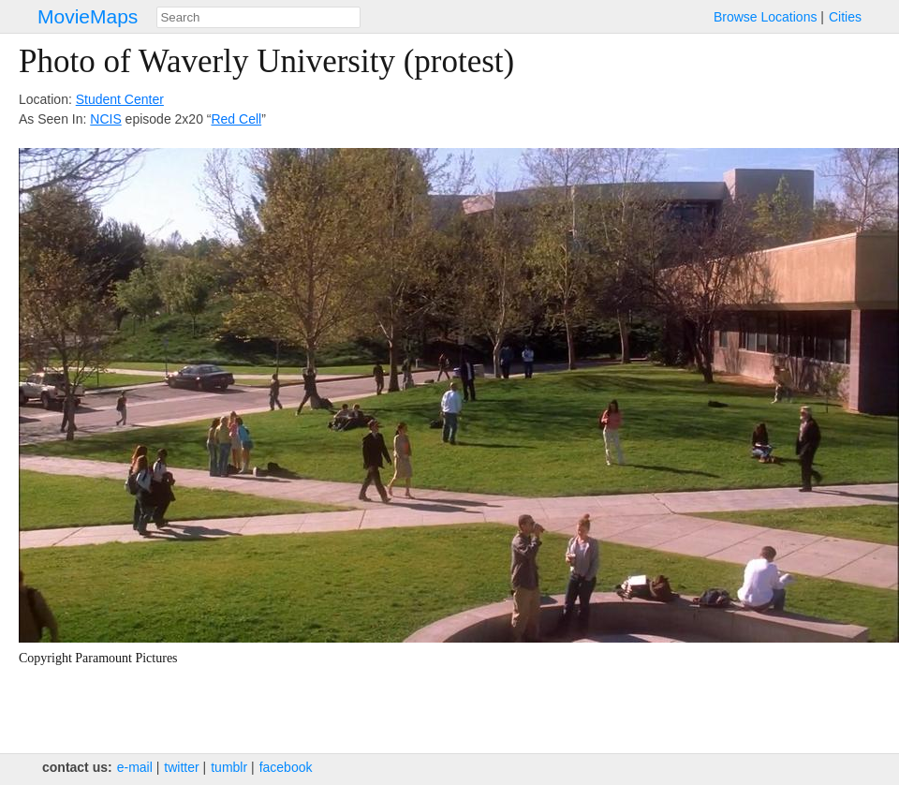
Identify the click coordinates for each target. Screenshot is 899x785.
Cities (845, 16)
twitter (181, 767)
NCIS (105, 118)
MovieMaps (87, 16)
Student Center (120, 99)
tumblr (229, 767)
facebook (286, 767)
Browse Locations (766, 16)
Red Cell (236, 118)
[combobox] (258, 17)
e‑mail (135, 767)
